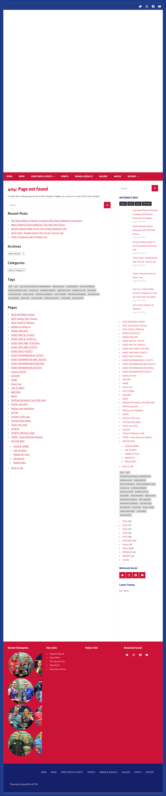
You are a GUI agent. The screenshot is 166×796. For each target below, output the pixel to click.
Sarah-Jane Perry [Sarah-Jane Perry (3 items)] (51, 298)
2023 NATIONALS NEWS (23, 314)
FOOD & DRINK (21, 446)
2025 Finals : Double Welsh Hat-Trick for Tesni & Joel (37, 233)
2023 (124, 529)
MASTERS (15, 392)
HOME (9, 176)
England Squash (57, 653)
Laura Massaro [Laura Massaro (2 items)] (15, 294)
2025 (124, 536)
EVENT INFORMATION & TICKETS (27, 355)
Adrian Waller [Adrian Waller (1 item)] (58, 286)
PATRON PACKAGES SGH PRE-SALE (28, 400)
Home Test (16, 384)
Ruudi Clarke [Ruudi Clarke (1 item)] (36, 298)
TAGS (138, 204)
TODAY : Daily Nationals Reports (27, 437)
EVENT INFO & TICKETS (43, 176)
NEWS (22, 176)
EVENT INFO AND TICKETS (24, 347)
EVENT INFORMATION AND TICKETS (28, 359)
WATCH (117, 176)
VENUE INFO (19, 462)
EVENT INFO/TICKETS (22, 351)
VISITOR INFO (18, 441)
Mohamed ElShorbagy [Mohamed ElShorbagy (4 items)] (77, 294)
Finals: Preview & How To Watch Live (29, 237)
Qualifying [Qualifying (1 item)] (25, 298)
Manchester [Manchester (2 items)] (28, 294)
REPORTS (126, 556)
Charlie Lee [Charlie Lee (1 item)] (34, 290)
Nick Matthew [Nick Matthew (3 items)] (93, 294)
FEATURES (127, 540)
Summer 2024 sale (20, 416)
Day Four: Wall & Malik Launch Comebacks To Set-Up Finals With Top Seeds (145, 293)
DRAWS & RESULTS (84, 176)
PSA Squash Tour (57, 661)
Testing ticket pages (21, 420)
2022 (124, 525)
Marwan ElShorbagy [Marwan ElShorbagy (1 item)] (44, 294)
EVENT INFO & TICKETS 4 (24, 339)
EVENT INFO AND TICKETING (25, 343)
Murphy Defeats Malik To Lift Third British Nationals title (39, 228)
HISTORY (133, 176)
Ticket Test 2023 (19, 424)
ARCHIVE (146, 204)
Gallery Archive (18, 371)
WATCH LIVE (17, 468)
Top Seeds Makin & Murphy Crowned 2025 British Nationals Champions (46, 220)
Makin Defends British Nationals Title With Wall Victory (38, 224)
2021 (124, 521)
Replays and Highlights (22, 408)
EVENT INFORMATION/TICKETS (26, 367)
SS (123, 559)
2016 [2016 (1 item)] (10, 286)
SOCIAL (14, 412)
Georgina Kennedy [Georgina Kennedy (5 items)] (48, 290)
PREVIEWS (127, 552)
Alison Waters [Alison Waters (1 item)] (72, 286)
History (125, 544)
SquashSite (55, 657)
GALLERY (103, 176)
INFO (131, 204)
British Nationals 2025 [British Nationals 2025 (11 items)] (18, 290)
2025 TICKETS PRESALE (23, 322)
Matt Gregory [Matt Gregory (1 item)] (60, 294)
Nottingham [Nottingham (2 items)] (14, 298)
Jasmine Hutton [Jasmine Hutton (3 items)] (78, 290)
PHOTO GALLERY (19, 404)
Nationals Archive (58, 669)
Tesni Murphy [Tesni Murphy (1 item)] (77, 298)
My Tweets (124, 590)
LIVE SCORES (17, 388)
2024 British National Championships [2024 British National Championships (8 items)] (35, 286)
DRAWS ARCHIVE (19, 331)
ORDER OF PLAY (21, 454)
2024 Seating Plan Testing (24, 318)
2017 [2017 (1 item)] (16, 286)
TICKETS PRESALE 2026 (23, 433)
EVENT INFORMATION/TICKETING (27, 363)
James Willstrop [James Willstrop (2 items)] (64, 290)
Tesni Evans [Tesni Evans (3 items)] (65, 298)
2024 (124, 533)
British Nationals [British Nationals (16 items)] (87, 286)
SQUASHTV (18, 458)
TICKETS (64, 176)
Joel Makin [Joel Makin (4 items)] (91, 290)
